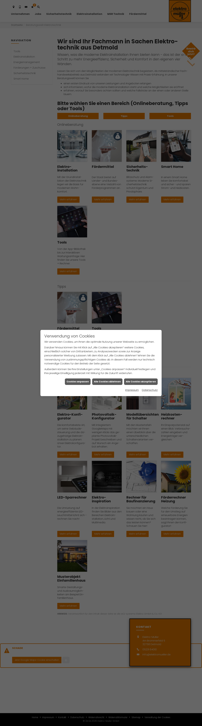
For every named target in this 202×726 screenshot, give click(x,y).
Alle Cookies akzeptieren (141, 381)
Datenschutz (150, 390)
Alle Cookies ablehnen (107, 381)
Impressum (132, 390)
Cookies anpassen (78, 381)
